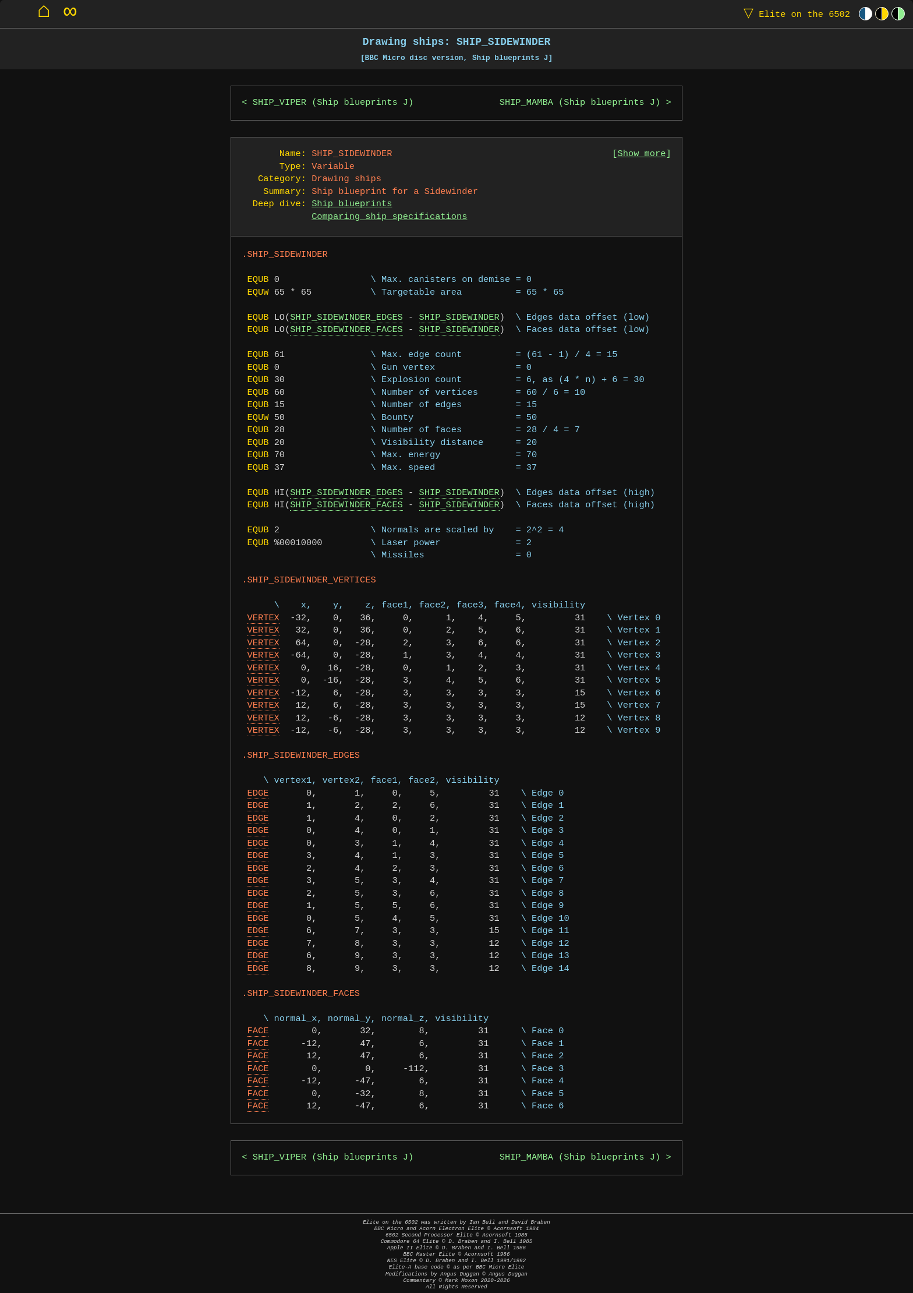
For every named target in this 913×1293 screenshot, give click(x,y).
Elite (794, 14)
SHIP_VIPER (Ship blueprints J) (333, 103)
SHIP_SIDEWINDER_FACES (346, 330)
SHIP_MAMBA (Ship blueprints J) (580, 103)
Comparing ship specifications (389, 217)
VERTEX (263, 618)
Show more (642, 154)
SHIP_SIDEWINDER (459, 318)
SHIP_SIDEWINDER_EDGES (346, 318)
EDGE (258, 793)
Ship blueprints (352, 204)
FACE (258, 1031)
